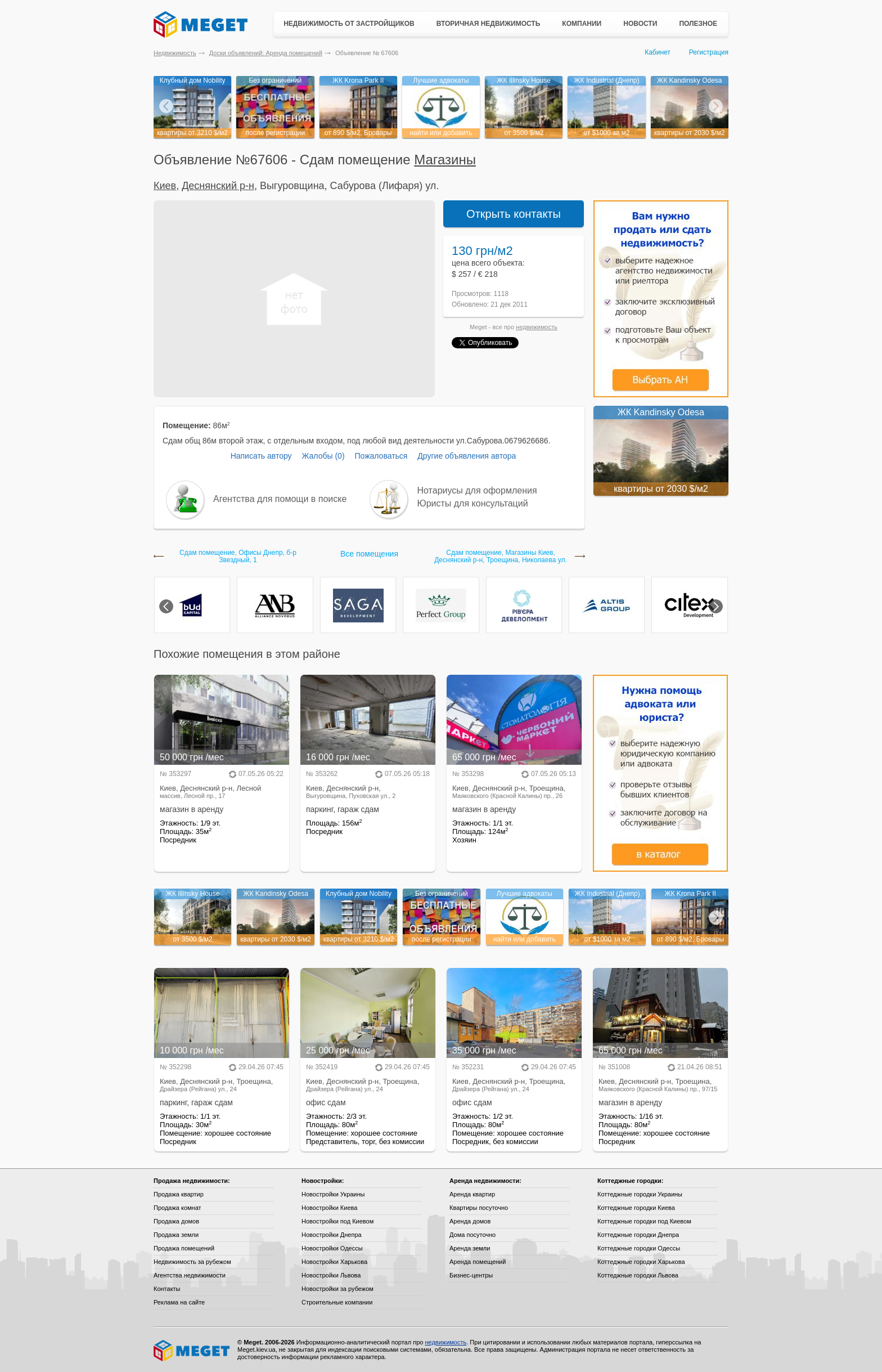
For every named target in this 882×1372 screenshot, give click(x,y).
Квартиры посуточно (478, 1207)
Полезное (698, 24)
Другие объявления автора (466, 455)
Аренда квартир (472, 1194)
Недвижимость (175, 53)
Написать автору (261, 455)
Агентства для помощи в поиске (279, 499)
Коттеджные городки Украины (639, 1194)
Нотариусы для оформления (477, 490)
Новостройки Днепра (332, 1234)
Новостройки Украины (333, 1194)
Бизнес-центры (471, 1275)
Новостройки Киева (329, 1207)
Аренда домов (469, 1221)
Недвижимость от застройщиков (349, 24)
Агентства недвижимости (190, 1275)
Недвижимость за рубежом (192, 1261)
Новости (640, 24)
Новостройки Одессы (332, 1248)
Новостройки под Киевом (338, 1221)
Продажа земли (176, 1234)
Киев (165, 185)
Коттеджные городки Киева (636, 1207)
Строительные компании (337, 1302)
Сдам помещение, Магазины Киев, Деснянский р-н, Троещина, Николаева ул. (500, 556)
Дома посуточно (472, 1234)
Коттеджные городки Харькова (641, 1261)
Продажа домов (176, 1221)
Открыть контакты (513, 214)
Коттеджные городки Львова (637, 1275)
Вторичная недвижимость (488, 24)
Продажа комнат (177, 1207)
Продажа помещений (184, 1248)
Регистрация (708, 52)
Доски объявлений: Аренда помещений (265, 53)
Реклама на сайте (179, 1302)
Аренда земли (469, 1248)
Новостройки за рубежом (338, 1288)
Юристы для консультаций (472, 503)
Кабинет (657, 52)
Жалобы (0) (323, 455)
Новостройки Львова (331, 1275)
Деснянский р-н (218, 185)
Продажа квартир (179, 1194)
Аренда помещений (477, 1261)
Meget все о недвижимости (192, 1350)
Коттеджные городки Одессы (638, 1248)
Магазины (445, 159)
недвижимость (536, 327)
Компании (581, 24)
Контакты (167, 1288)
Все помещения (369, 553)
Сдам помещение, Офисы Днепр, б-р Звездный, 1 (237, 556)
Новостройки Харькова (334, 1261)
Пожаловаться (380, 455)
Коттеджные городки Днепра (638, 1234)
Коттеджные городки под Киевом (644, 1221)
